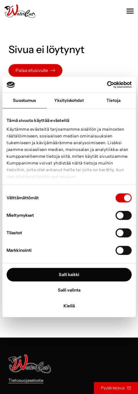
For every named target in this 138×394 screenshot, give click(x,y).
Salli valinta (69, 290)
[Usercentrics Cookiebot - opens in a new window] (107, 84)
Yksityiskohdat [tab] (69, 100)
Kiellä (69, 305)
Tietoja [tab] (113, 100)
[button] (130, 11)
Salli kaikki (69, 274)
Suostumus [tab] (24, 100)
